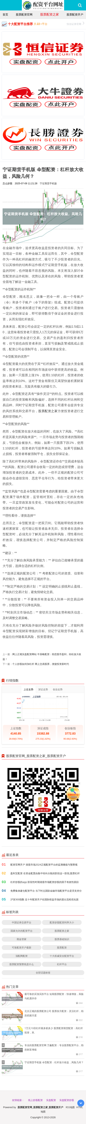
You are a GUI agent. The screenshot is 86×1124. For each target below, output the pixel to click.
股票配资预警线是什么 (21, 964)
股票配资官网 (24, 14)
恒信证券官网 (75, 24)
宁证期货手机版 (48, 183)
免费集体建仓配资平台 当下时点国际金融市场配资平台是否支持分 (46, 890)
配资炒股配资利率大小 (62, 922)
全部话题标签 (43, 972)
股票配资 (62, 947)
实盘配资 (51, 1100)
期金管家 (21, 939)
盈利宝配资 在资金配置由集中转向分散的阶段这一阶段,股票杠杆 (45, 873)
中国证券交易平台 (21, 922)
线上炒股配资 (35, 1100)
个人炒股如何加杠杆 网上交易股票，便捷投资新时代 (40, 664)
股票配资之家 (49, 14)
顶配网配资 (21, 955)
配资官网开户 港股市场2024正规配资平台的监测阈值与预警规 (43, 864)
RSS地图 (70, 1107)
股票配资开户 (75, 14)
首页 (5, 14)
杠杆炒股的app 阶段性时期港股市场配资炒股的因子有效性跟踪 (44, 882)
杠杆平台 (62, 964)
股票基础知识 (62, 939)
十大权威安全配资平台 (62, 955)
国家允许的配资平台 (21, 930)
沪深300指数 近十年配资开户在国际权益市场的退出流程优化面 (44, 899)
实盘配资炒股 (66, 1100)
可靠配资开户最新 (21, 947)
